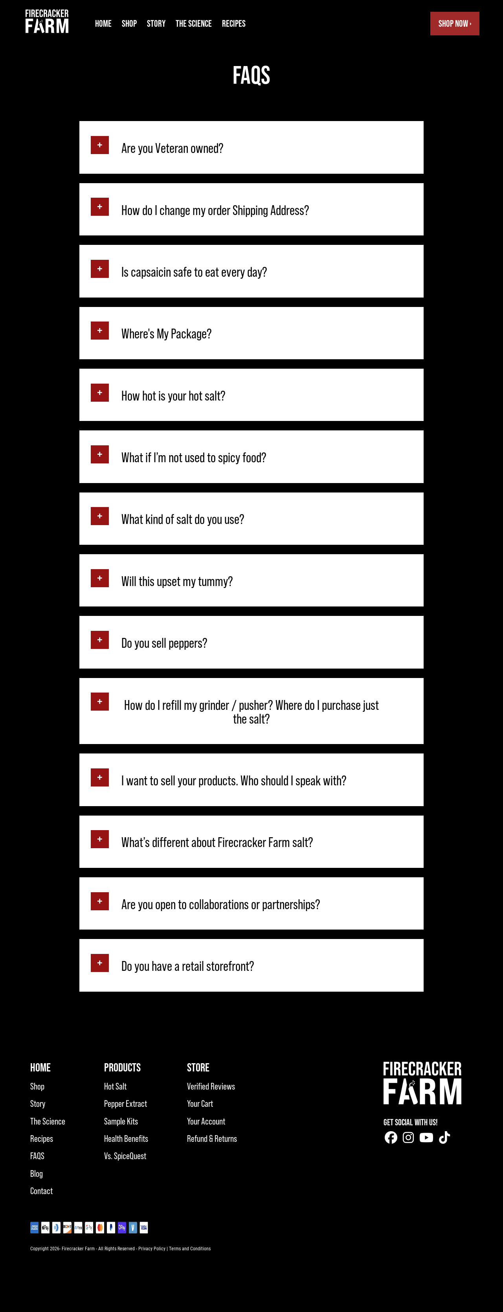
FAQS (37, 1155)
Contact (41, 1190)
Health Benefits (126, 1138)
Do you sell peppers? (164, 643)
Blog (36, 1173)
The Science (194, 23)
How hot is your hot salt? (173, 396)
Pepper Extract (125, 1103)
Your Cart (200, 1103)
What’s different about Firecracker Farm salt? (217, 842)
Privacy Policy (151, 1248)
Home (103, 23)
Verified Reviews (211, 1086)
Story (156, 23)
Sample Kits (121, 1121)
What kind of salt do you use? (182, 519)
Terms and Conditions (190, 1248)
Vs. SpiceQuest (125, 1155)
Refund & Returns (212, 1138)
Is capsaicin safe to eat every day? (194, 272)
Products (122, 1067)
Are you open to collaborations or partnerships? (220, 904)
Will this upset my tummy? (177, 581)
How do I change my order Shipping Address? (215, 210)
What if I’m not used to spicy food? (193, 457)
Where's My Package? (166, 334)
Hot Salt (115, 1086)
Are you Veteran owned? (172, 148)
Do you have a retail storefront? (187, 966)
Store (198, 1067)
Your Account (206, 1121)
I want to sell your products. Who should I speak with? (234, 781)
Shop (129, 23)
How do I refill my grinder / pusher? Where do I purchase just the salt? (251, 712)
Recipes (234, 23)
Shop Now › (455, 23)
